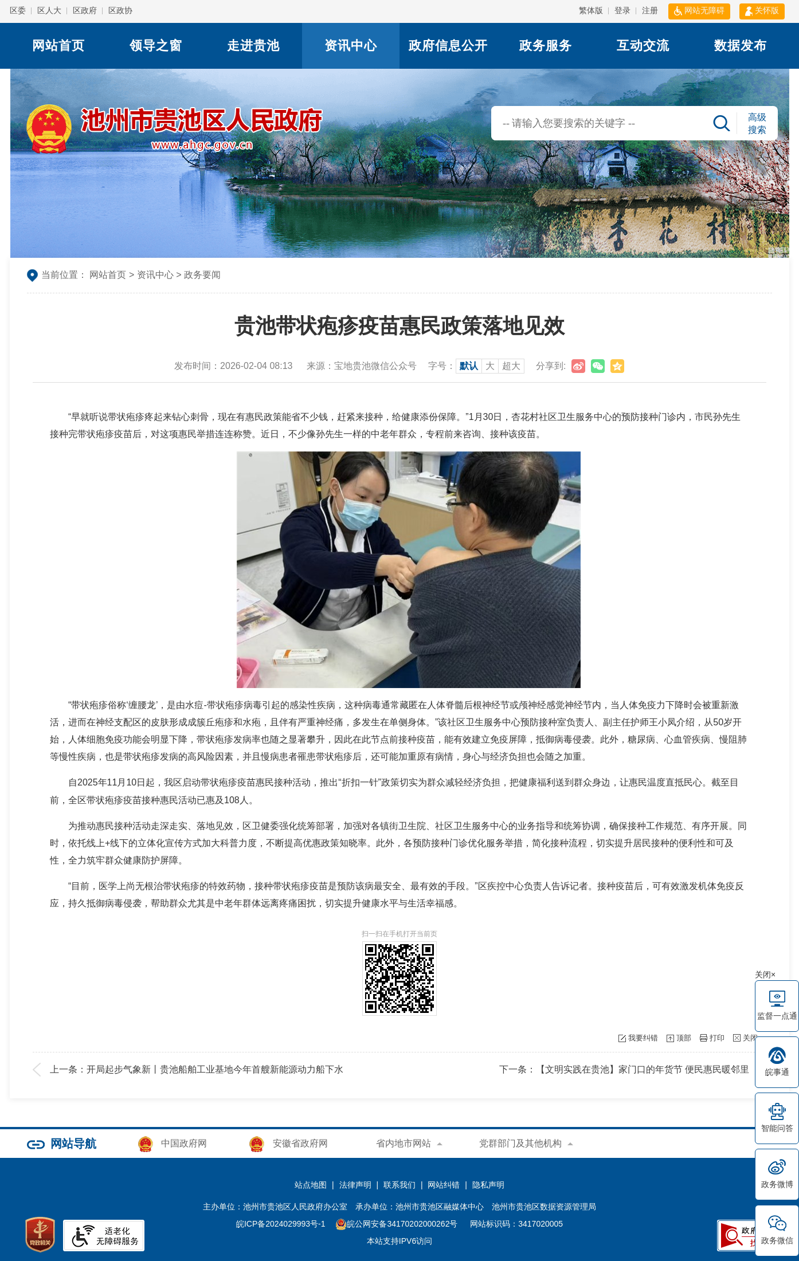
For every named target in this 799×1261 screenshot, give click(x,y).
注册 (650, 10)
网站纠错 (444, 1184)
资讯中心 (350, 45)
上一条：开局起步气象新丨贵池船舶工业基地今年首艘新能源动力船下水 (196, 1069)
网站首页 (58, 45)
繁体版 (591, 10)
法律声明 (355, 1184)
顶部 (683, 1038)
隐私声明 (488, 1184)
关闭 (750, 1038)
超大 (511, 366)
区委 (18, 10)
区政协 (120, 10)
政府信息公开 (448, 45)
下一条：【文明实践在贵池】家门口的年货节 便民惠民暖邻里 (624, 1069)
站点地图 (311, 1184)
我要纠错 (643, 1038)
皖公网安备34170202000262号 (397, 1223)
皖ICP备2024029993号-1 (281, 1223)
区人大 (49, 10)
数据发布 (740, 45)
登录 (622, 10)
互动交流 (643, 45)
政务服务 (545, 45)
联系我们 (399, 1184)
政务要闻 (202, 275)
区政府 (85, 10)
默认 (469, 366)
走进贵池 (253, 45)
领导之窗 (156, 45)
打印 (717, 1038)
